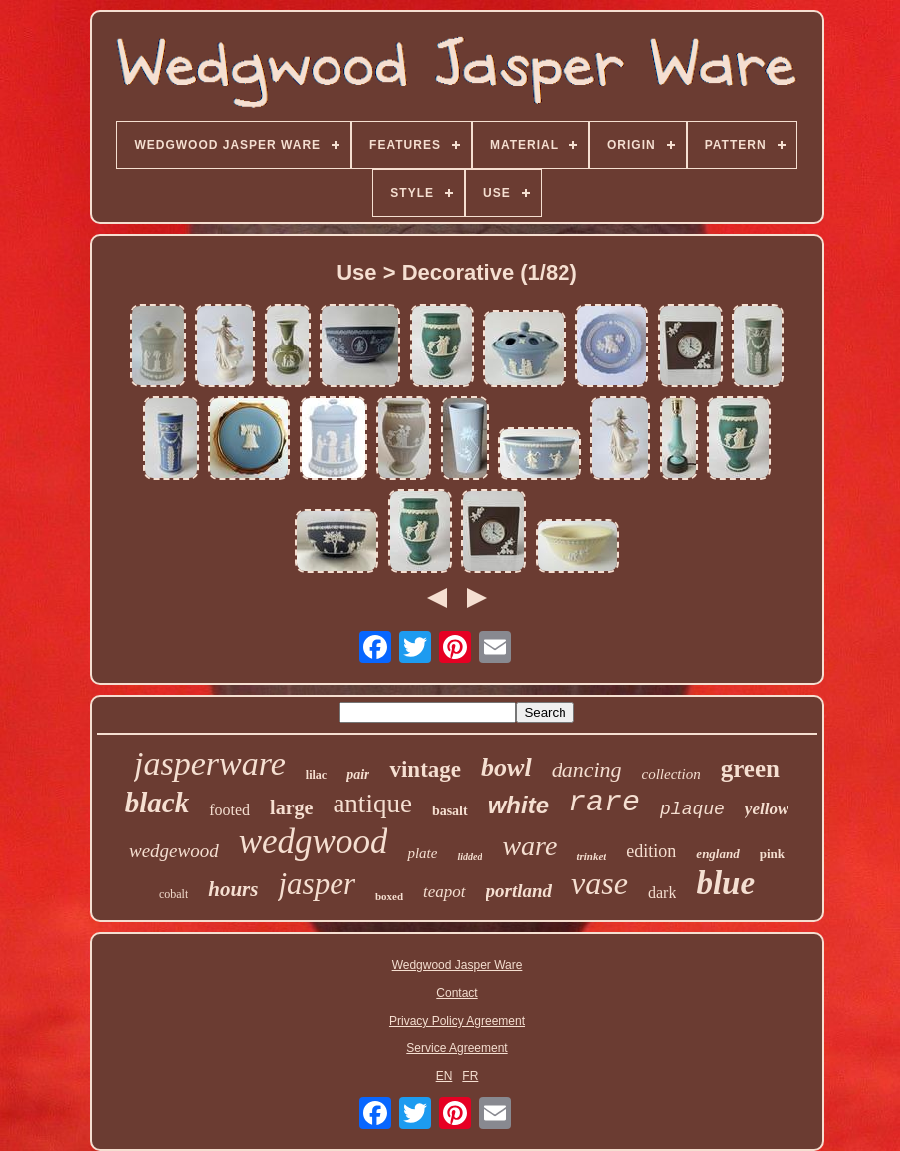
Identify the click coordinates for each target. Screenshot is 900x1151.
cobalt (173, 894)
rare (604, 802)
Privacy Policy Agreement (457, 1021)
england (717, 853)
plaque (692, 809)
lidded (469, 856)
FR (470, 1076)
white (518, 805)
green (750, 768)
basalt (450, 811)
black (157, 802)
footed (229, 810)
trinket (591, 856)
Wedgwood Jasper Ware (457, 965)
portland (519, 890)
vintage (425, 769)
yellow (766, 809)
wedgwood (313, 841)
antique (372, 803)
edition (651, 851)
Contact (456, 993)
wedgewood (174, 850)
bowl (506, 767)
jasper (316, 883)
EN (444, 1076)
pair (357, 774)
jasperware (210, 763)
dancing (587, 769)
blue (725, 883)
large (291, 807)
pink (772, 853)
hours (233, 889)
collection (671, 774)
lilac (316, 775)
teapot (444, 891)
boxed (389, 896)
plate (422, 853)
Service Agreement (456, 1048)
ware (529, 845)
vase (599, 883)
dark (662, 892)
